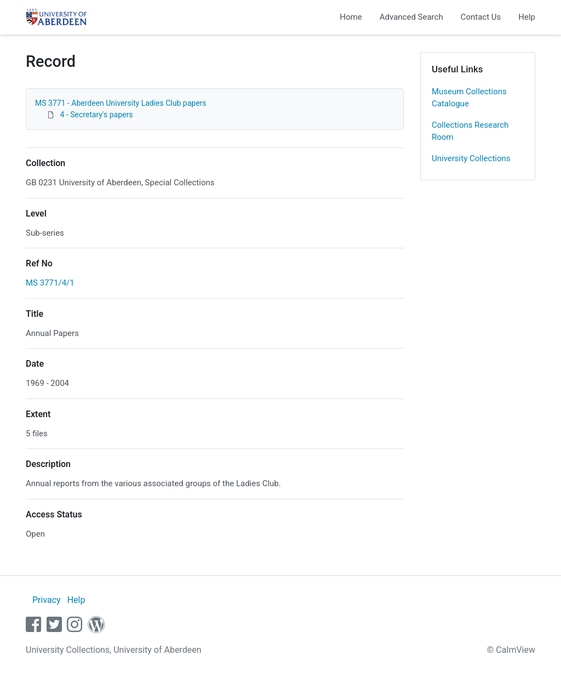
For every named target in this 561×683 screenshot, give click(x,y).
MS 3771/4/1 (50, 283)
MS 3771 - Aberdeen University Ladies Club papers (121, 103)
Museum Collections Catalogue (469, 98)
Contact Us (481, 17)
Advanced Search (411, 17)
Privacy (46, 600)
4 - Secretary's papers (96, 114)
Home (351, 17)
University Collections (471, 158)
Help (526, 17)
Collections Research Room (470, 131)
